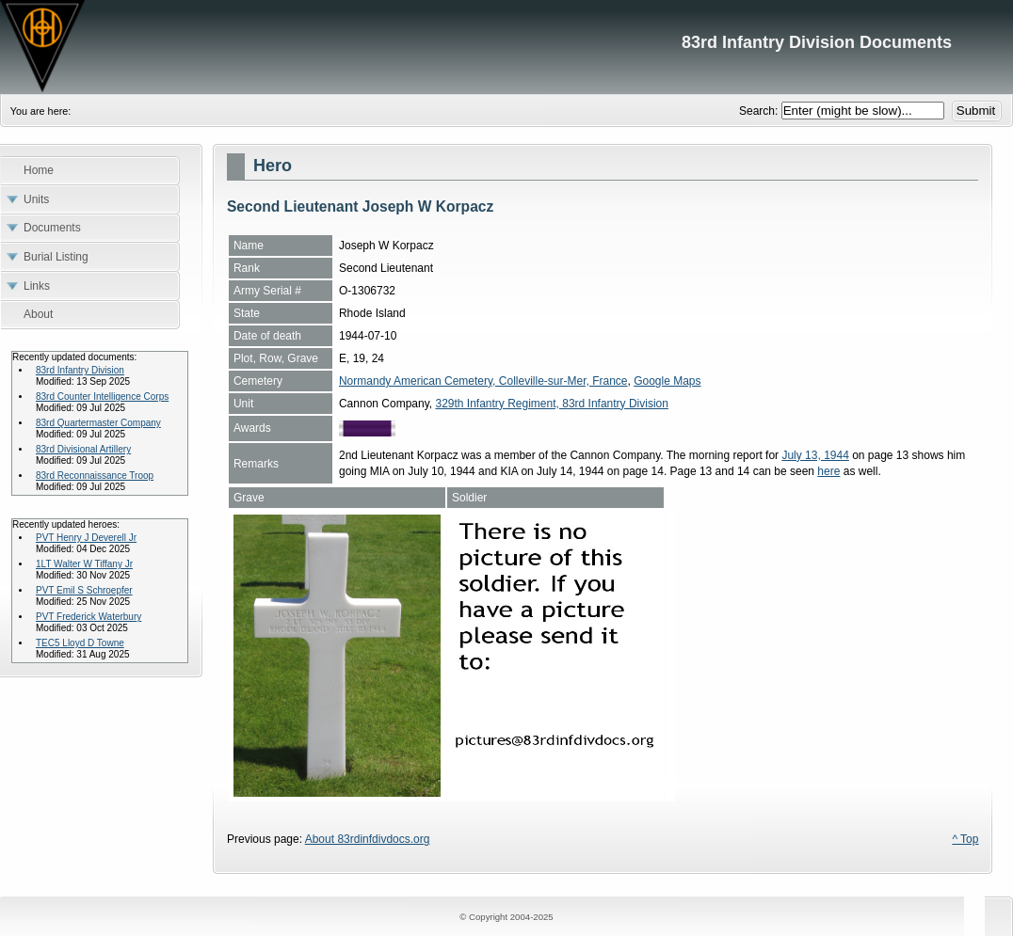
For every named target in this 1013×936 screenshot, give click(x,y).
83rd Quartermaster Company (98, 423)
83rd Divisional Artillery (83, 449)
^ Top (965, 839)
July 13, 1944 (814, 455)
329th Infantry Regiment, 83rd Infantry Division (551, 403)
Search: (760, 111)
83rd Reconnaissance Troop (94, 475)
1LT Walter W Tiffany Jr (84, 564)
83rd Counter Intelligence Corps (102, 396)
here (828, 471)
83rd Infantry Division (80, 370)
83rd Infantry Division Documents (506, 47)
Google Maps (667, 381)
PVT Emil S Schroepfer (84, 590)
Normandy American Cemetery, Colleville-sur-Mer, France (483, 381)
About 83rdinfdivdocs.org (367, 839)
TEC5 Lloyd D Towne (80, 643)
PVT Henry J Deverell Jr (86, 537)
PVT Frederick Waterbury (88, 616)
